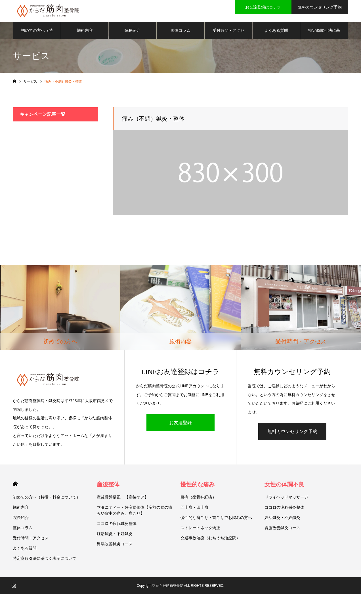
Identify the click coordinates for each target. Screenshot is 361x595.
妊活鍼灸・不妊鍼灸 (115, 534)
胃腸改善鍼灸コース (115, 545)
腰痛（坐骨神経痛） (198, 498)
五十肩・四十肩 (194, 508)
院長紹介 (132, 31)
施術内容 (85, 31)
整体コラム (180, 31)
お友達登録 (180, 423)
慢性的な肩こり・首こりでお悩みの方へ (216, 518)
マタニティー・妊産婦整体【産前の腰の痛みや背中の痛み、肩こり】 (134, 511)
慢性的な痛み (197, 485)
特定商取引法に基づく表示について (324, 34)
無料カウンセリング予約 (292, 432)
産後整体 (108, 485)
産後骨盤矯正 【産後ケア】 (122, 498)
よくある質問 (276, 31)
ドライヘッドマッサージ (286, 498)
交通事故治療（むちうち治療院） (210, 539)
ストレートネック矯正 (200, 528)
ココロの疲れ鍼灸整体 (117, 524)
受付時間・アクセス (228, 34)
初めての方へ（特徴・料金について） (37, 34)
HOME (15, 484)
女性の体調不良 (284, 485)
